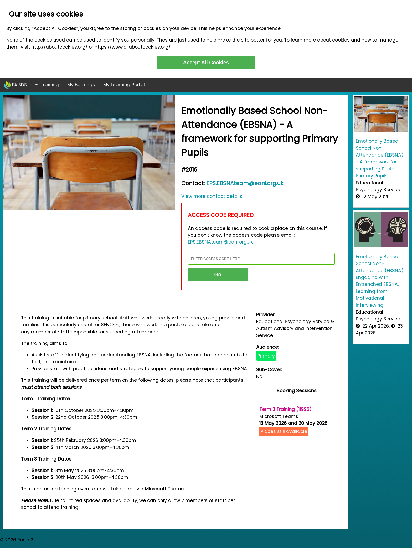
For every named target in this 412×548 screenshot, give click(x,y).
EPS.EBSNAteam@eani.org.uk (245, 183)
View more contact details (211, 196)
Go (217, 274)
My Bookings (81, 84)
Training (47, 84)
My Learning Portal (124, 84)
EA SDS (15, 85)
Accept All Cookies (206, 62)
